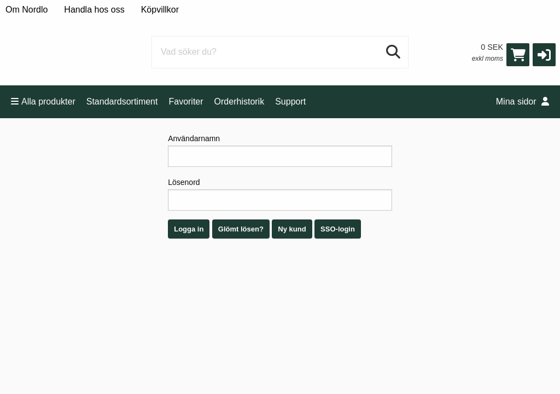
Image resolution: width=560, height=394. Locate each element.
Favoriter (185, 101)
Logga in (188, 229)
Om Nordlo (26, 9)
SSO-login (337, 229)
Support (290, 101)
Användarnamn (280, 150)
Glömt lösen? (241, 229)
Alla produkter (43, 101)
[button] (544, 54)
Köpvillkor (160, 9)
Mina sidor (522, 101)
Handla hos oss (94, 9)
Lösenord (280, 194)
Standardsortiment (122, 101)
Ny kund (292, 229)
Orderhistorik (239, 101)
